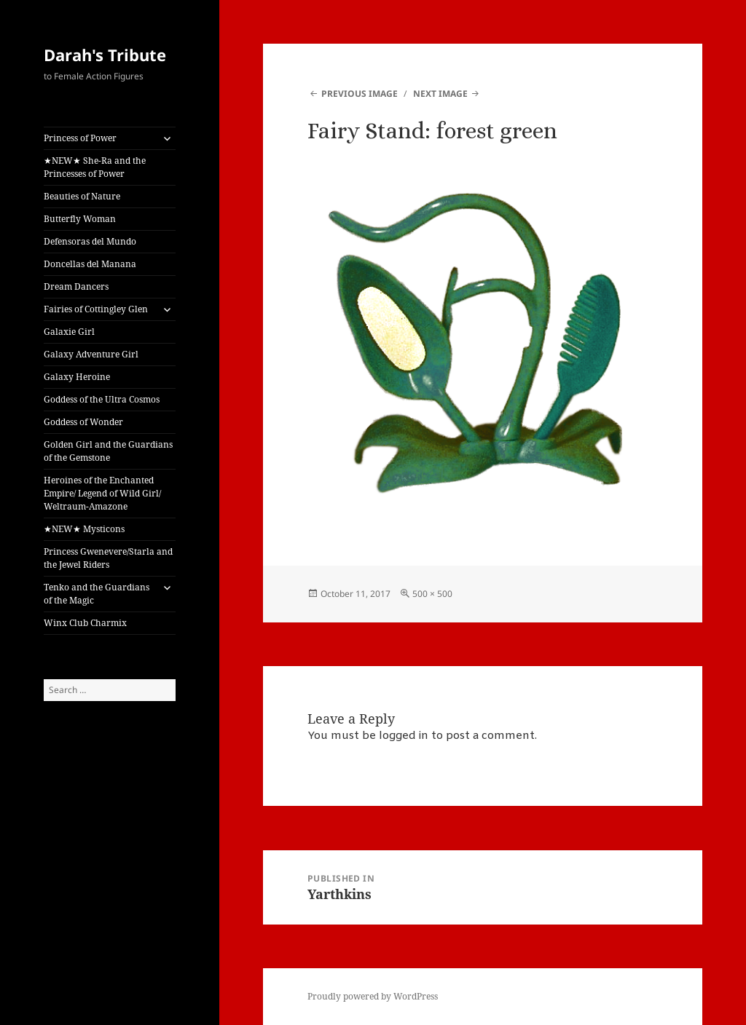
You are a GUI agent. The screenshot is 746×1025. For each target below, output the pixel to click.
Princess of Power (80, 138)
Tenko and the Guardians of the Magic (96, 593)
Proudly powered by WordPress (372, 996)
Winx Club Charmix (85, 623)
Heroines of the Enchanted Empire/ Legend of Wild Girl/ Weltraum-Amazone (102, 493)
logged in (403, 736)
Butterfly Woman (80, 219)
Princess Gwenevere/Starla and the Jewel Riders (108, 558)
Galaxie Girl (69, 331)
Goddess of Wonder (83, 422)
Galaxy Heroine (77, 377)
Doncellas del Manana (90, 264)
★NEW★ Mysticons (84, 529)
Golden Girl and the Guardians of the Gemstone (108, 451)
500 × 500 (432, 593)
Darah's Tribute (105, 55)
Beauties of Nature (82, 196)
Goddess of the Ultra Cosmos (102, 399)
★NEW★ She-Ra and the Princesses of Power (95, 167)
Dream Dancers (76, 286)
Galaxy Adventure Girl (91, 354)
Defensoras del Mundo (90, 241)
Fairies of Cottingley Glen (96, 309)
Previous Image (359, 93)
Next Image (440, 93)
